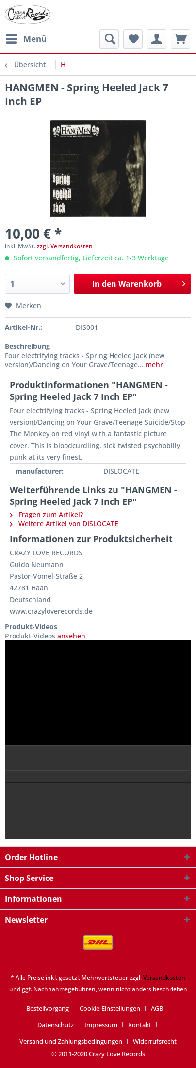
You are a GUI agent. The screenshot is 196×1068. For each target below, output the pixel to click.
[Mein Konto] (156, 39)
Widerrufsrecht (155, 1041)
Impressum (100, 1024)
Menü (26, 37)
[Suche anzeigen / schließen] (109, 39)
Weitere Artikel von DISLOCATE (64, 523)
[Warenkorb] (180, 39)
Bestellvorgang (47, 1008)
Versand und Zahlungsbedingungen (70, 1041)
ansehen (70, 635)
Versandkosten (164, 977)
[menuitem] (25, 39)
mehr (153, 364)
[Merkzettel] (133, 39)
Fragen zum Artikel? (46, 514)
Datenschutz (55, 1024)
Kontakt (139, 1024)
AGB (157, 1008)
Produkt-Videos (31, 626)
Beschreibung (27, 346)
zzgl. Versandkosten (65, 246)
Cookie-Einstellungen (110, 1008)
